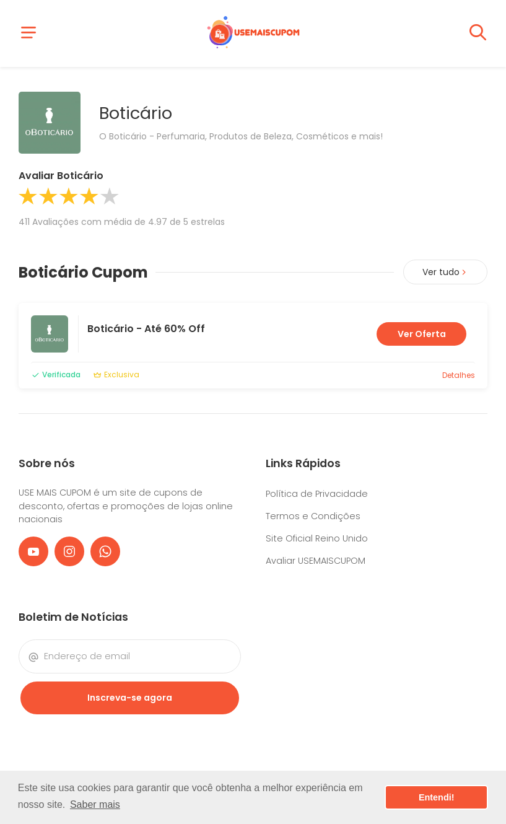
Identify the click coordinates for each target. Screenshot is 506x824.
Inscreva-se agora (129, 697)
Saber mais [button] (95, 804)
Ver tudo (445, 272)
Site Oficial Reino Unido (317, 538)
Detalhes (458, 375)
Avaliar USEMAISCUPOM (315, 560)
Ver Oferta (422, 334)
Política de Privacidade (317, 494)
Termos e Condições (313, 516)
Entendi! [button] (437, 797)
